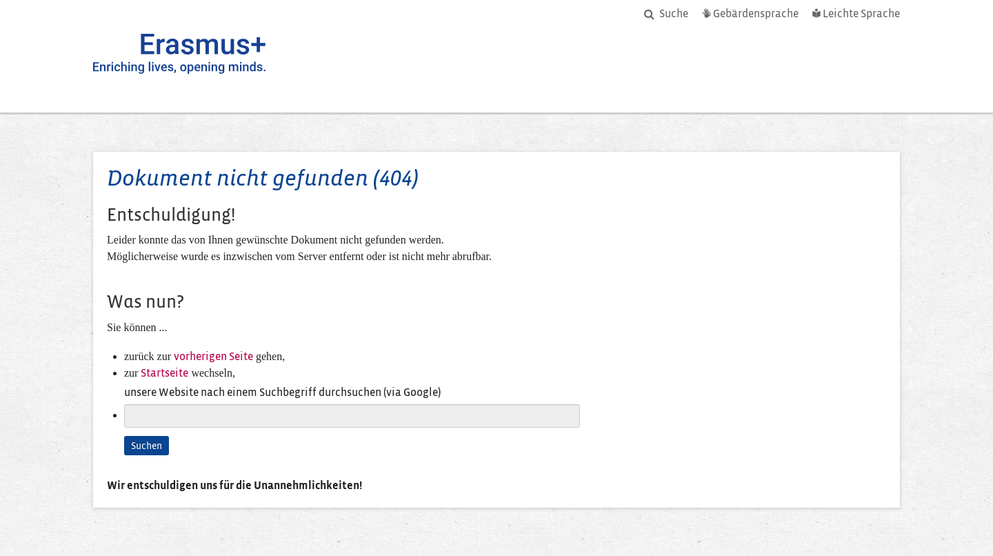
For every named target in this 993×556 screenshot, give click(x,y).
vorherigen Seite (213, 356)
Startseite (164, 373)
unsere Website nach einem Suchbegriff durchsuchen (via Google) (282, 392)
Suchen (146, 446)
